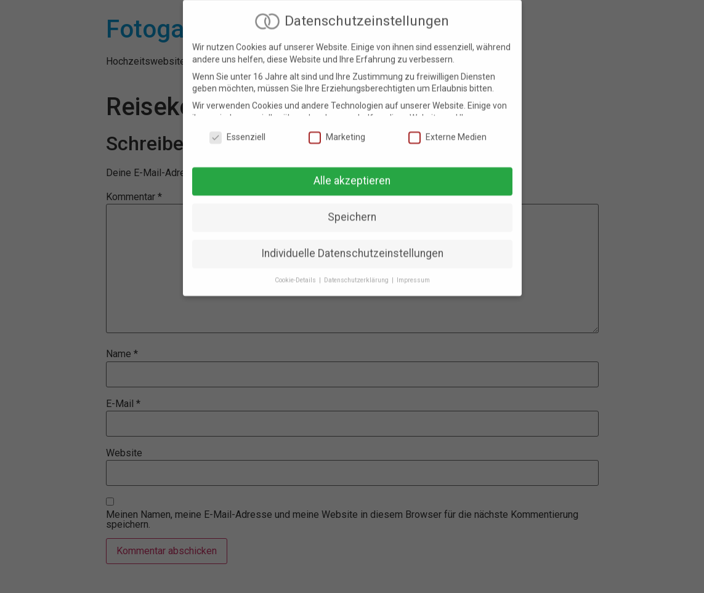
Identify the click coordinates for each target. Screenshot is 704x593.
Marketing (337, 132)
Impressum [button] (413, 274)
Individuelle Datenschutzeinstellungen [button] (352, 247)
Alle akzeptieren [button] (352, 175)
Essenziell (237, 132)
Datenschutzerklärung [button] (357, 274)
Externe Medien (447, 132)
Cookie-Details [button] (296, 274)
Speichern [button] (352, 211)
